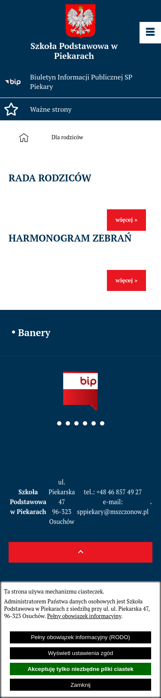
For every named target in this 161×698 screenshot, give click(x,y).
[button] (80, 109)
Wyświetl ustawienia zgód (80, 653)
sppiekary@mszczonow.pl (113, 512)
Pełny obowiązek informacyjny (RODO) (80, 637)
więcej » (126, 219)
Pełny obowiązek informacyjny (84, 616)
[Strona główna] (26, 138)
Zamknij (80, 685)
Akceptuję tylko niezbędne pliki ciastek (80, 669)
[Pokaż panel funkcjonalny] (150, 32)
